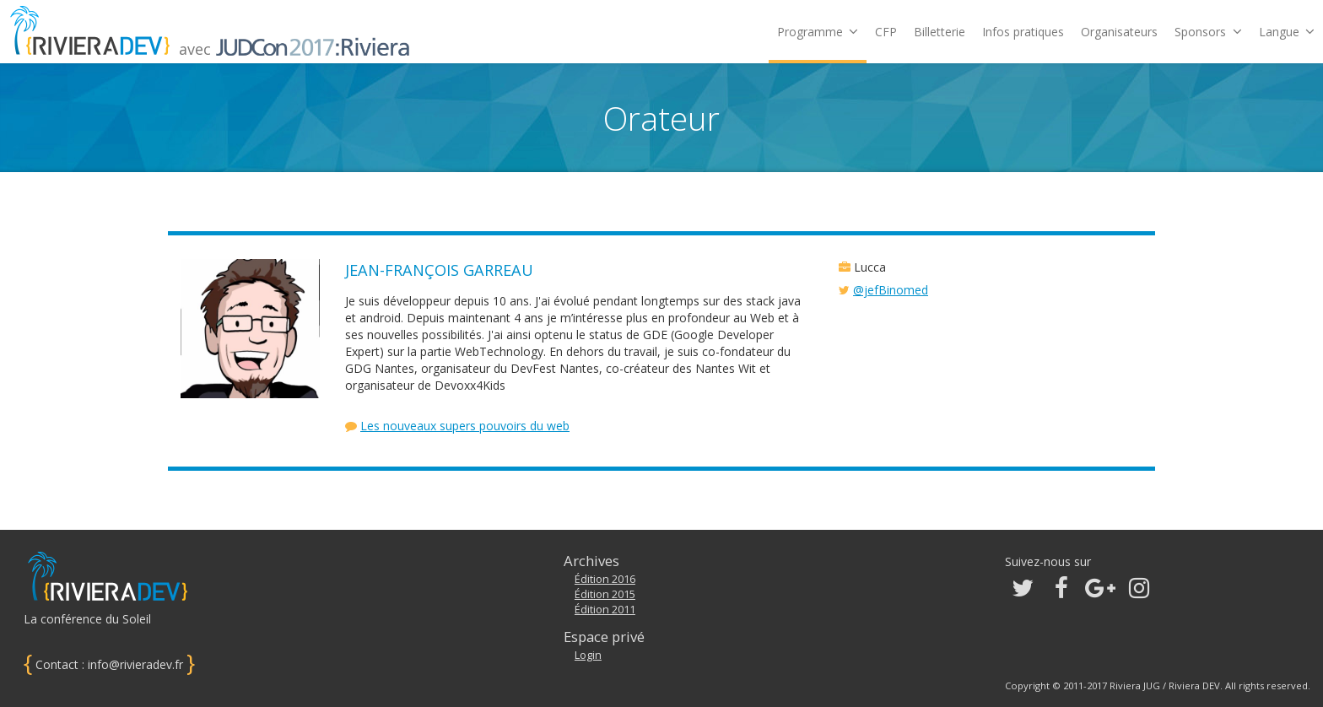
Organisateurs (1119, 32)
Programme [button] (817, 32)
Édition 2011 (605, 609)
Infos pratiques (1023, 32)
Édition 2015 (605, 594)
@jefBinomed (890, 290)
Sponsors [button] (1207, 32)
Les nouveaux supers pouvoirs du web (465, 426)
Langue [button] (1287, 32)
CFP (886, 32)
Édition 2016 (605, 579)
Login (588, 655)
